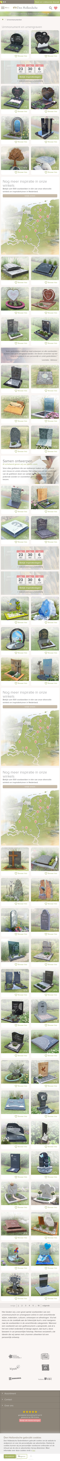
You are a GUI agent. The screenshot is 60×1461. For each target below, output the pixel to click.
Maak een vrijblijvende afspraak (47, 2)
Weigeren (21, 1456)
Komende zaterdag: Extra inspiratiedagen (30, 13)
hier (33, 1450)
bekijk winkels (30, 196)
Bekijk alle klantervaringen (30, 1420)
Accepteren (9, 1456)
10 (39, 1305)
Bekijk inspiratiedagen (30, 76)
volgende (46, 1305)
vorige (12, 1305)
